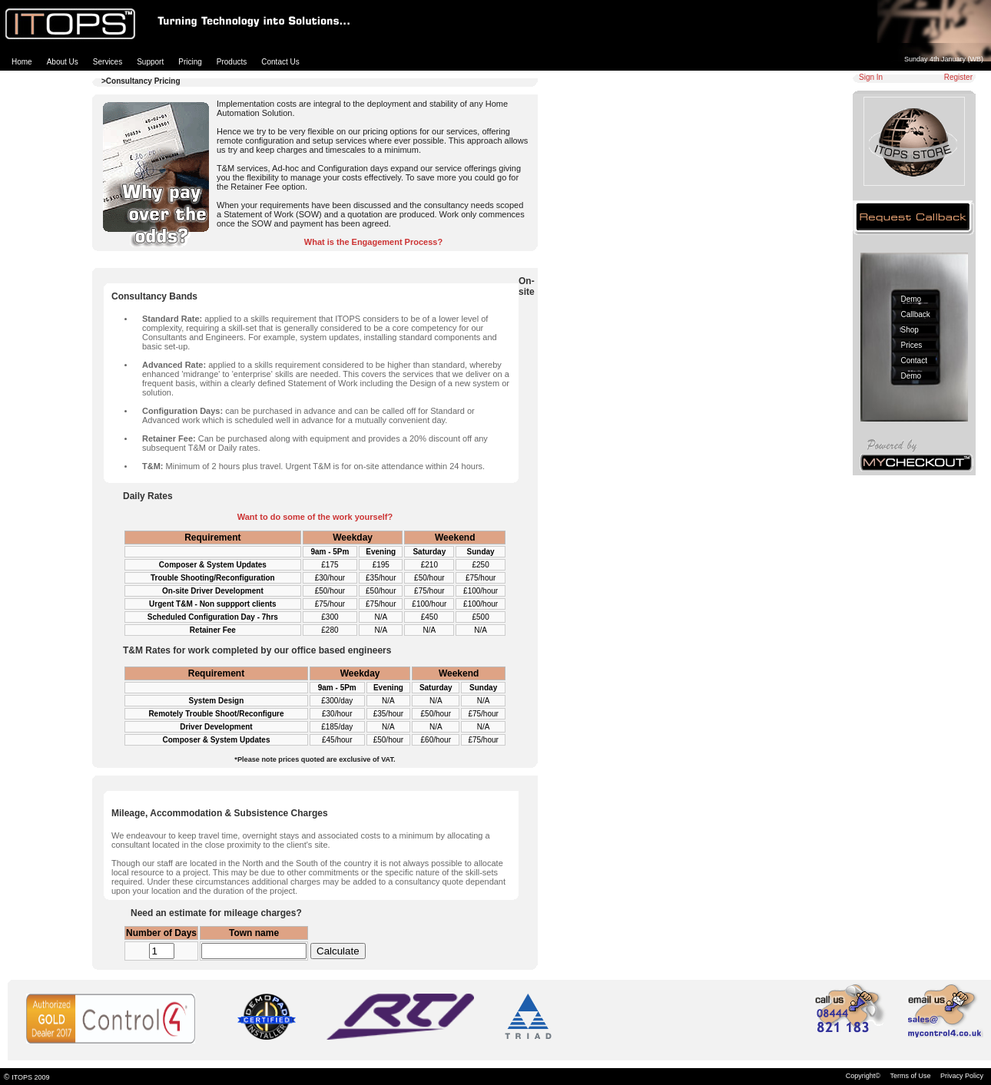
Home (22, 62)
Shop (910, 330)
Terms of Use (910, 1076)
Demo (911, 299)
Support (150, 62)
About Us (62, 62)
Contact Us (280, 62)
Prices (912, 345)
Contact (914, 360)
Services (107, 62)
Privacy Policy (961, 1076)
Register (958, 77)
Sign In (871, 77)
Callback (915, 314)
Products (232, 62)
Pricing (190, 62)
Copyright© (863, 1076)
